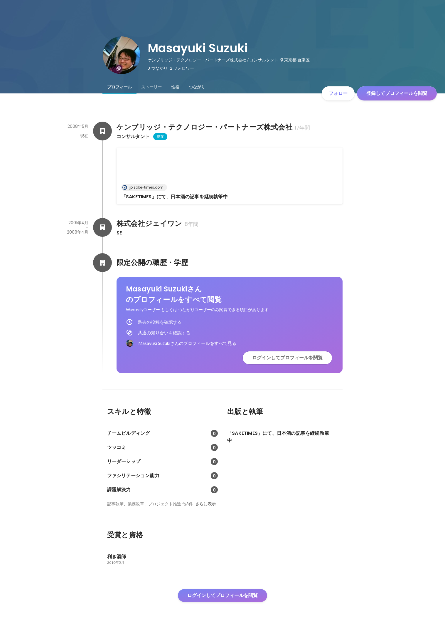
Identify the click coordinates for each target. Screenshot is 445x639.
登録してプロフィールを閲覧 (396, 93)
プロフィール (119, 87)
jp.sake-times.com (144, 187)
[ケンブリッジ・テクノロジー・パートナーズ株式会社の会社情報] (102, 131)
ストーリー (151, 87)
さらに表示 (205, 504)
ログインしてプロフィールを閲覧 (287, 357)
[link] (230, 175)
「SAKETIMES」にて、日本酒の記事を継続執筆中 (174, 196)
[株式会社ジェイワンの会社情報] (102, 227)
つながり (197, 87)
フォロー (338, 93)
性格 (175, 87)
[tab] (119, 87)
